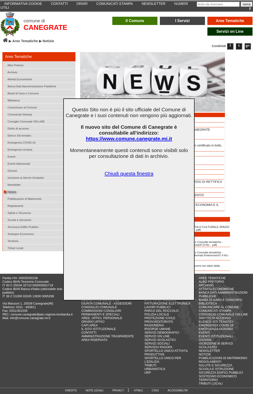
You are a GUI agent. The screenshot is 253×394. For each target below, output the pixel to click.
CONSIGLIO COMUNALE (99, 307)
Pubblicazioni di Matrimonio (22, 198)
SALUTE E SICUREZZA (215, 365)
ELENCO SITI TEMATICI (216, 321)
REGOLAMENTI (210, 361)
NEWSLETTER (209, 351)
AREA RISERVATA (94, 340)
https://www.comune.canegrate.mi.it (129, 138)
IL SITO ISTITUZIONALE (98, 329)
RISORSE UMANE (157, 329)
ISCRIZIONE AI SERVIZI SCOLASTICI (216, 345)
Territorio (11, 241)
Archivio (10, 72)
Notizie (10, 191)
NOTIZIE (205, 354)
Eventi (9, 156)
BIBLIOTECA (208, 303)
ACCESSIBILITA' (178, 390)
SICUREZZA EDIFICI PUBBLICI (221, 372)
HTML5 (138, 390)
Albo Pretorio (14, 65)
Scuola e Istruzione (17, 219)
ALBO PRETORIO (211, 281)
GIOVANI (205, 340)
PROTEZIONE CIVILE (159, 318)
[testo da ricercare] (218, 4)
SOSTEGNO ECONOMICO (218, 376)
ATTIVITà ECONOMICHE (216, 289)
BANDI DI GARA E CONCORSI (220, 300)
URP (147, 372)
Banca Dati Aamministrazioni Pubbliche (30, 86)
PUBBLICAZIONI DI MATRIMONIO (223, 358)
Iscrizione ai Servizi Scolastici (24, 177)
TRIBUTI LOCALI (211, 383)
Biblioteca (12, 100)
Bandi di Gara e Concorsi (21, 93)
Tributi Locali (13, 248)
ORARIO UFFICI (92, 321)
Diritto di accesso (16, 128)
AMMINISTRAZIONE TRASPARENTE (107, 336)
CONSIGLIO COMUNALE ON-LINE (223, 314)
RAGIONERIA (154, 325)
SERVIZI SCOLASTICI (160, 340)
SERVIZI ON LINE (157, 336)
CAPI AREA (89, 325)
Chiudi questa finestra (129, 173)
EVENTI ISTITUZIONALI (216, 336)
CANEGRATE (45, 27)
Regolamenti (13, 205)
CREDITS (71, 390)
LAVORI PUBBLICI (157, 307)
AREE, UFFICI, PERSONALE (101, 318)
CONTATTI (88, 332)
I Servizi (182, 21)
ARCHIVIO (206, 285)
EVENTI (204, 332)
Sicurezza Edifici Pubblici (21, 227)
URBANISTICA (154, 369)
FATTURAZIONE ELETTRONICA (167, 303)
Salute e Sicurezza (17, 212)
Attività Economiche (18, 79)
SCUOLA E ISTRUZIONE (216, 369)
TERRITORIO (208, 380)
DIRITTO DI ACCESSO (215, 318)
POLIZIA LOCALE (156, 314)
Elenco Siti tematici (17, 135)
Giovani (10, 170)
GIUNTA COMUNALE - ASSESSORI (106, 303)
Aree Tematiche (230, 21)
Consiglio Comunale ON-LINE (24, 121)
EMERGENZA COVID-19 (216, 325)
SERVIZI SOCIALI (157, 343)
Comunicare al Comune (20, 107)
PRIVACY (118, 390)
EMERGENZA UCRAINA (216, 329)
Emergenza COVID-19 (19, 142)
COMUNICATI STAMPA (215, 311)
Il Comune (135, 21)
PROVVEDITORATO (158, 321)
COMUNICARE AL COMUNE (219, 307)
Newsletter (12, 184)
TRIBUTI (150, 365)
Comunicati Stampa (18, 114)
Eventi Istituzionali (17, 163)
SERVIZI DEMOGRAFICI (161, 332)
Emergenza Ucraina (18, 149)
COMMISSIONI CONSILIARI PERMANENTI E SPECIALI (101, 312)
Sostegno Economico (19, 234)
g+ (248, 46)
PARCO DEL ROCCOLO (161, 311)
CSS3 (155, 390)
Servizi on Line (230, 31)
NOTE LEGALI (94, 390)
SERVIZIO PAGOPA (158, 347)
